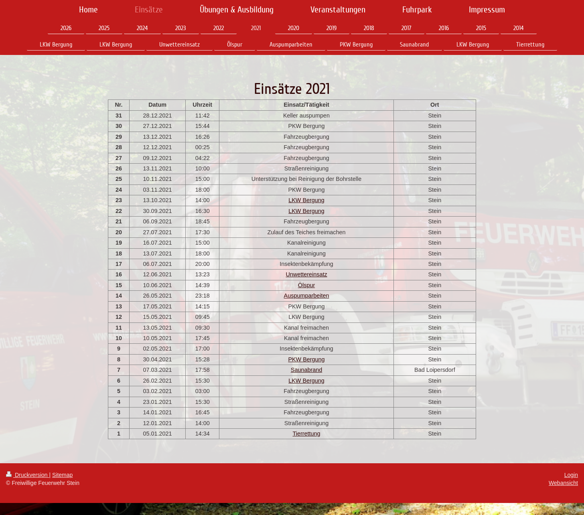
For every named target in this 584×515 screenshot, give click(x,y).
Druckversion (27, 475)
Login (571, 475)
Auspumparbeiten (306, 295)
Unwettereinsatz (306, 274)
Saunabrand (306, 370)
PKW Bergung (306, 359)
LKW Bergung (306, 200)
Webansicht (563, 483)
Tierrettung (306, 433)
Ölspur (306, 285)
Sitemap (62, 475)
